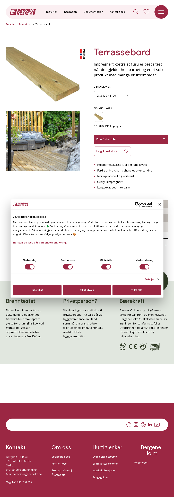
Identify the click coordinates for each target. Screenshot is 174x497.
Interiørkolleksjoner (104, 470)
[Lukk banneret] (160, 204)
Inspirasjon (70, 12)
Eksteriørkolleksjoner (105, 463)
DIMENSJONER (102, 86)
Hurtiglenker (107, 447)
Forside (10, 24)
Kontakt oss (117, 12)
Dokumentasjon (93, 12)
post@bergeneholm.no (27, 474)
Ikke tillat (37, 289)
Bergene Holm (151, 450)
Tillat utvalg (87, 289)
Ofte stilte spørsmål (105, 456)
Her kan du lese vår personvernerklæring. (40, 242)
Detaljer (149, 279)
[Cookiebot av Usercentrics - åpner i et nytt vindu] (137, 204)
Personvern (140, 462)
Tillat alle (136, 289)
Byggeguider (100, 477)
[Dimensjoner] (112, 95)
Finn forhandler (131, 139)
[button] (43, 77)
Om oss (61, 447)
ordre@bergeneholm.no (21, 470)
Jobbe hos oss (61, 456)
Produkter (51, 12)
